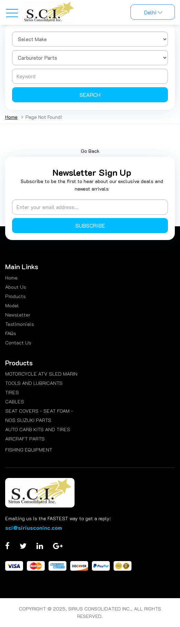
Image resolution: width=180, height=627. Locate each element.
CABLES (14, 401)
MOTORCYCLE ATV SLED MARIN (41, 373)
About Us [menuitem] (15, 287)
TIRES (12, 392)
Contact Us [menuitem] (18, 342)
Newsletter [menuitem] (17, 314)
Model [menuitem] (12, 305)
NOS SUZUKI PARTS (28, 420)
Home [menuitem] (11, 277)
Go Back (90, 151)
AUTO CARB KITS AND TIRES (37, 429)
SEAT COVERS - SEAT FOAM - (39, 411)
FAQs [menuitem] (10, 333)
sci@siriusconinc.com (33, 527)
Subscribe (90, 225)
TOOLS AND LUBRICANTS (34, 383)
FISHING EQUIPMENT (28, 449)
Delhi (152, 12)
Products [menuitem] (15, 296)
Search (90, 94)
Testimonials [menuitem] (19, 324)
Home (11, 117)
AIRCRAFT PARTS (25, 438)
